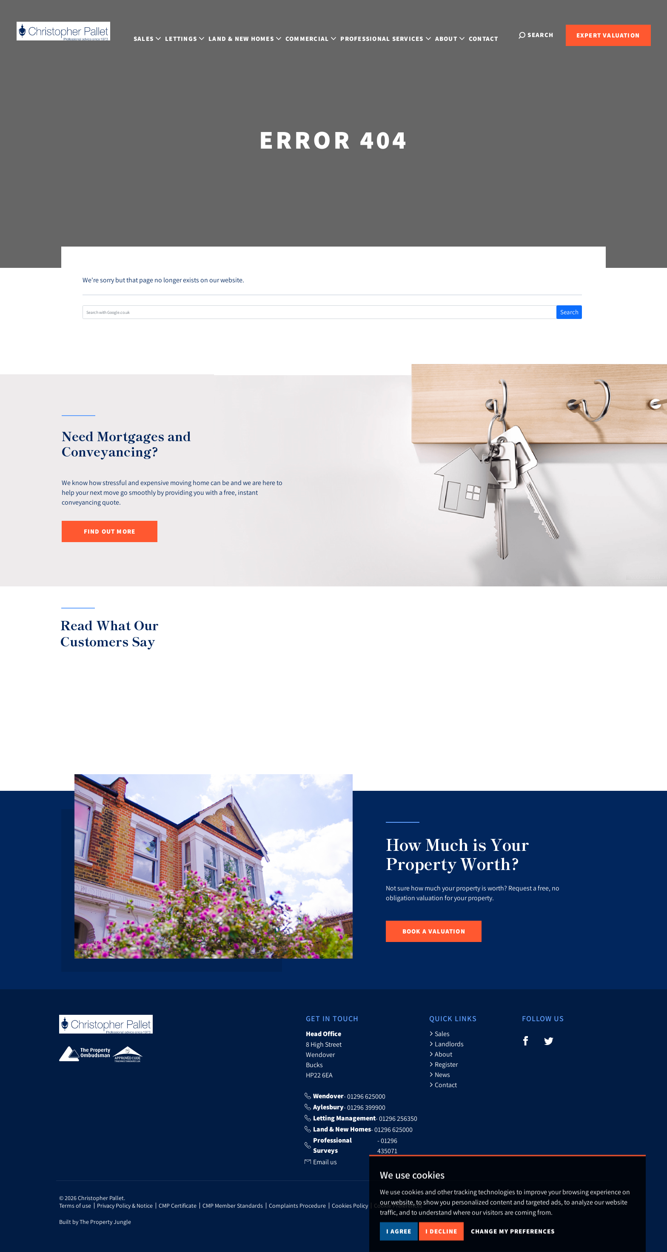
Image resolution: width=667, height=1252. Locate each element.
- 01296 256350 (361, 1118)
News (439, 1074)
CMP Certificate (178, 1205)
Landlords (446, 1044)
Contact (493, 34)
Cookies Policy (350, 1205)
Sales (439, 1033)
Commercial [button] (320, 34)
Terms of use (75, 1205)
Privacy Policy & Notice (125, 1205)
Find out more (110, 531)
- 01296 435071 (351, 1145)
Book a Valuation (433, 931)
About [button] (459, 34)
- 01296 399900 (345, 1107)
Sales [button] (157, 34)
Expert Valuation (608, 35)
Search (569, 312)
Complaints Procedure (297, 1205)
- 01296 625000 (345, 1096)
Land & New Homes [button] (254, 34)
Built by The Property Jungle (95, 1222)
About (440, 1054)
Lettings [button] (194, 34)
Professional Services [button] (395, 34)
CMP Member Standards (232, 1205)
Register (443, 1064)
